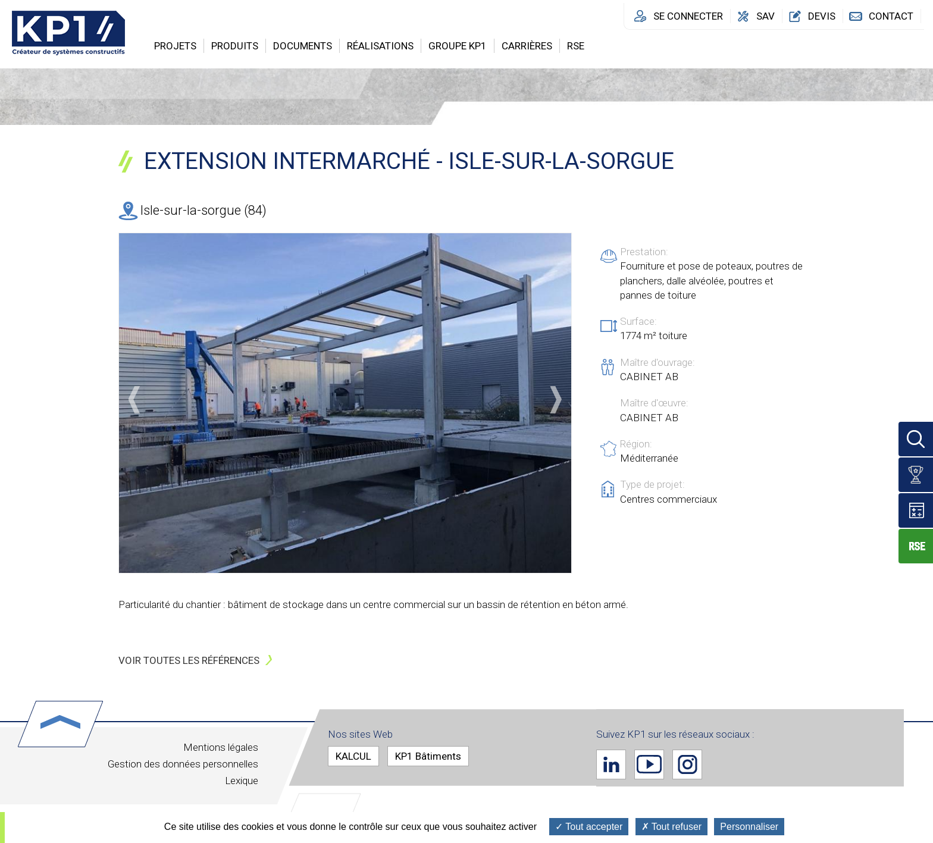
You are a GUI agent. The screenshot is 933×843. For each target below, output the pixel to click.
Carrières (527, 46)
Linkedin (611, 764)
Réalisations (380, 46)
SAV (765, 16)
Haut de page (60, 724)
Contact (891, 16)
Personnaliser (749, 827)
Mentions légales (220, 747)
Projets (175, 46)
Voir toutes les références (188, 660)
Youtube (649, 764)
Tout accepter (588, 827)
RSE (575, 46)
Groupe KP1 (457, 46)
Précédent (134, 399)
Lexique (241, 780)
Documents (302, 46)
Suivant (556, 399)
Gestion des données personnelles (183, 764)
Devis (821, 16)
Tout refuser (671, 827)
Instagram (687, 764)
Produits (234, 46)
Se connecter (688, 16)
